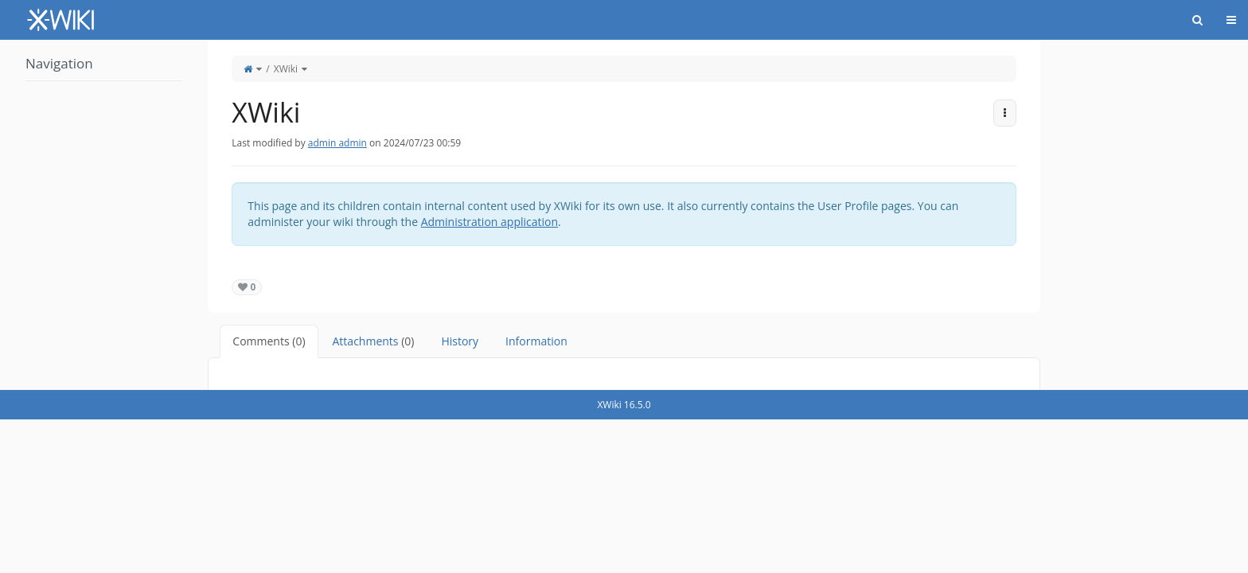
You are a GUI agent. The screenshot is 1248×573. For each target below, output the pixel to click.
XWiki (286, 69)
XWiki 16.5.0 (623, 404)
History (459, 341)
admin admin (337, 143)
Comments (268, 341)
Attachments (374, 341)
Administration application (489, 221)
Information (536, 341)
